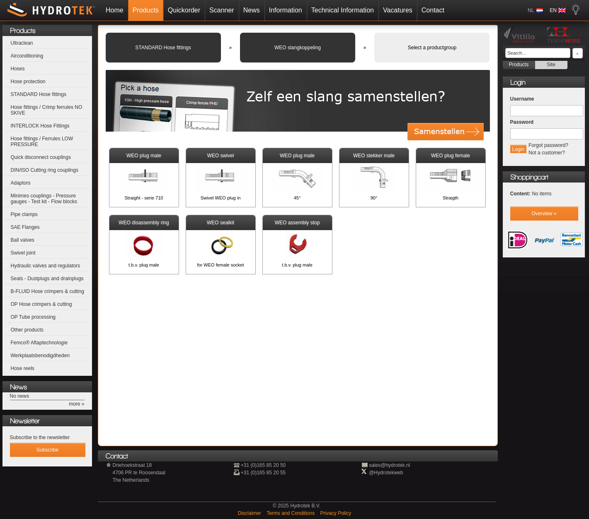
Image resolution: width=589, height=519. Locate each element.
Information (285, 10)
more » (76, 404)
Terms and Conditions (291, 513)
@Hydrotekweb (386, 473)
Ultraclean (22, 43)
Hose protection (28, 81)
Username (522, 99)
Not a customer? (546, 153)
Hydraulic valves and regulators (45, 266)
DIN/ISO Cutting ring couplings (44, 170)
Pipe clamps (24, 214)
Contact (433, 10)
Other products (27, 330)
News (251, 10)
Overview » (543, 213)
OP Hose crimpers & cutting (41, 304)
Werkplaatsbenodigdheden (40, 355)
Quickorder (184, 10)
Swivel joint (23, 253)
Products (146, 10)
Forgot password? (548, 145)
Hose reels (22, 368)
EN (553, 10)
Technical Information (342, 10)
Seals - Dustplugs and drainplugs (47, 278)
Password (522, 122)
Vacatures (397, 10)
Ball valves (22, 240)
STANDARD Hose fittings (38, 94)
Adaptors (21, 183)
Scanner (221, 10)
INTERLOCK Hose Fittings (40, 126)
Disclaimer (250, 513)
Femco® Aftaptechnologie (39, 343)
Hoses (18, 69)
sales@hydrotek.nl (389, 465)
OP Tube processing (33, 317)
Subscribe (47, 450)
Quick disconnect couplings (41, 157)
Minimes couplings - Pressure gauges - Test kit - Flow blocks (44, 198)
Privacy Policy (335, 513)
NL (531, 10)
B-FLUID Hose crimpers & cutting (47, 291)
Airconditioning (27, 56)
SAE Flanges (25, 227)
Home (115, 10)
